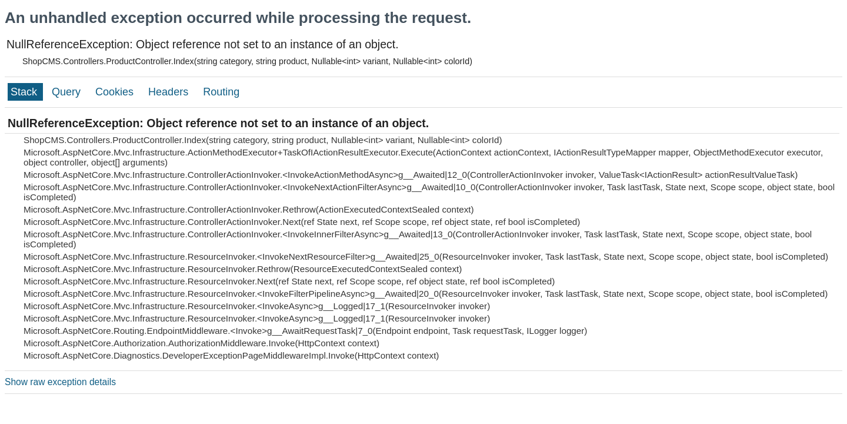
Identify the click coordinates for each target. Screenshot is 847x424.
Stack (25, 92)
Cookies (115, 92)
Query (68, 92)
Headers (169, 92)
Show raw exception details (60, 382)
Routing (221, 92)
